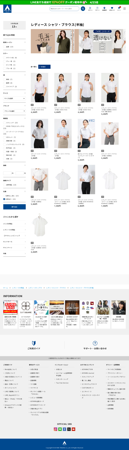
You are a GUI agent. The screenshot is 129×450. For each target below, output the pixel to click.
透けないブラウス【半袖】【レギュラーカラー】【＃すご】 (86, 155)
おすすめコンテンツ (87, 365)
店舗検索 (104, 10)
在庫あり (9, 199)
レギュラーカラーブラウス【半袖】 (62, 155)
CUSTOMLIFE (87, 388)
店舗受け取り (34, 373)
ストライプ (10, 86)
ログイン (90, 10)
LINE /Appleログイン (12, 395)
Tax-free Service (62, 383)
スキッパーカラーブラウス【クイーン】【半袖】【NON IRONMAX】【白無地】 (62, 201)
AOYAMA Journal (88, 373)
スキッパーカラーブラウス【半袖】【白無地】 (109, 155)
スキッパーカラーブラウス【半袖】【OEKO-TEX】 (38, 109)
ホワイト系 (10, 58)
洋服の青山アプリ (36, 409)
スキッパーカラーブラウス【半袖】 (38, 155)
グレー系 (9, 61)
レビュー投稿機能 (36, 398)
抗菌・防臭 (10, 151)
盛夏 (7, 47)
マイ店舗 (33, 384)
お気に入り (112, 10)
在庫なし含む (10, 196)
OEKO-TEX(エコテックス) (15, 126)
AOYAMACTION (87, 369)
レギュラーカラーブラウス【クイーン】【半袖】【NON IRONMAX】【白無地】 (109, 201)
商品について (9, 380)
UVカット (9, 137)
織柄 (7, 83)
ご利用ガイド (7, 365)
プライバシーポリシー (115, 373)
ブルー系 (9, 68)
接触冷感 (9, 141)
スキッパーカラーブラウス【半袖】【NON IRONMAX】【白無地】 (86, 201)
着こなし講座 (86, 380)
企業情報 (111, 405)
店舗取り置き (34, 377)
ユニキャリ (85, 391)
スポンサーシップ (62, 379)
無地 (7, 79)
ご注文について (10, 373)
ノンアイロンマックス (13, 144)
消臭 (7, 159)
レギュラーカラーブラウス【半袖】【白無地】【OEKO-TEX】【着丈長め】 (109, 109)
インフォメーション (61, 365)
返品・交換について (11, 384)
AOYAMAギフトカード (38, 405)
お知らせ (59, 369)
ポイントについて (11, 388)
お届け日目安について (12, 377)
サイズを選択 (8, 98)
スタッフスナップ (88, 377)
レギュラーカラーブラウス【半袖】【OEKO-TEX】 (85, 109)
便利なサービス (34, 365)
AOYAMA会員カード (37, 401)
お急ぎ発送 (34, 369)
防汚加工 (9, 148)
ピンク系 (9, 65)
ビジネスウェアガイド (89, 384)
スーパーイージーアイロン (15, 132)
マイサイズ (34, 388)
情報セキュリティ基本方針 (117, 389)
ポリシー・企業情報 (113, 365)
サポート (97, 10)
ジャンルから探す (10, 216)
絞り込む (14, 207)
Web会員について (11, 369)
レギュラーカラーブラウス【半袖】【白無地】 (38, 200)
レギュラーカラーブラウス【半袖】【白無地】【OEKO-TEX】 (39, 247)
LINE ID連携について (12, 391)
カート (119, 8)
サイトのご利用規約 (114, 369)
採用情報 (111, 409)
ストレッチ (10, 123)
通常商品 (9, 185)
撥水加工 (9, 155)
